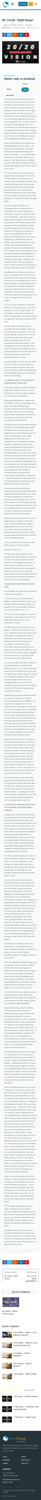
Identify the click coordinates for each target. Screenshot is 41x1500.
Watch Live (23, 4)
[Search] (36, 4)
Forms (5, 1463)
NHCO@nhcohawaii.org (11, 1479)
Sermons (6, 1460)
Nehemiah (7, 28)
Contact (24, 1463)
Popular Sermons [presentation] (11, 1391)
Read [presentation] (25, 90)
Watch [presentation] (25, 84)
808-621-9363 (7, 1482)
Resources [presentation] (10, 95)
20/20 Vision (20, 28)
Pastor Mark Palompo (14, 25)
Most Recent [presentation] (29, 1390)
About (23, 1457)
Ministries (25, 1460)
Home (5, 1457)
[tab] (29, 84)
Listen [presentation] (8, 89)
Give (30, 4)
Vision (29, 25)
